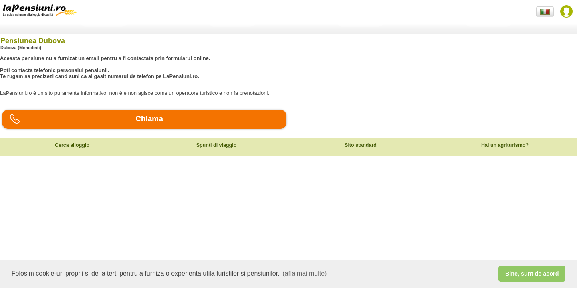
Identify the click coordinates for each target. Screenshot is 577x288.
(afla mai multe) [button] (304, 273)
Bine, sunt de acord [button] (532, 273)
